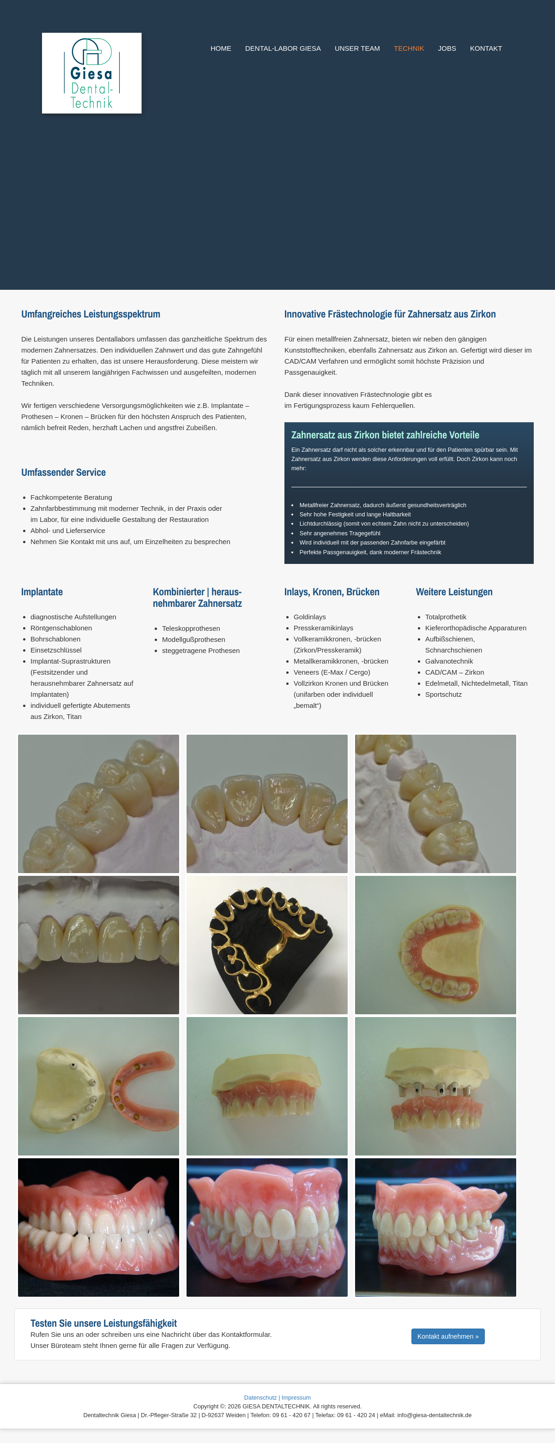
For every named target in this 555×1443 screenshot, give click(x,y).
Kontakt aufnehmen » (448, 1336)
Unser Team (357, 48)
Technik (409, 48)
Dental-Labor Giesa (283, 48)
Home (221, 48)
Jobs (447, 48)
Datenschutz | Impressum (277, 1397)
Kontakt (486, 48)
